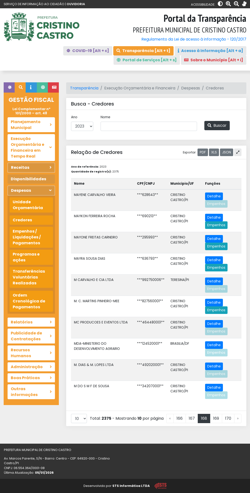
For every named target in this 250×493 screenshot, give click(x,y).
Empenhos (216, 203)
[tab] (9, 87)
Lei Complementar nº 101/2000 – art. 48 (31, 111)
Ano (74, 117)
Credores (22, 220)
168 (204, 418)
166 (180, 418)
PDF (203, 152)
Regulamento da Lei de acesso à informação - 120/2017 (193, 39)
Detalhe (214, 196)
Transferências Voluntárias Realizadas (29, 277)
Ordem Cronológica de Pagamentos (29, 301)
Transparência (84, 88)
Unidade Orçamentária (28, 205)
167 (192, 418)
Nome (105, 117)
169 (216, 418)
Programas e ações (26, 257)
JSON (226, 152)
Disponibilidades (28, 179)
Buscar (217, 125)
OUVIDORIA (76, 4)
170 (228, 418)
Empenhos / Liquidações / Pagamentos (27, 237)
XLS (214, 152)
